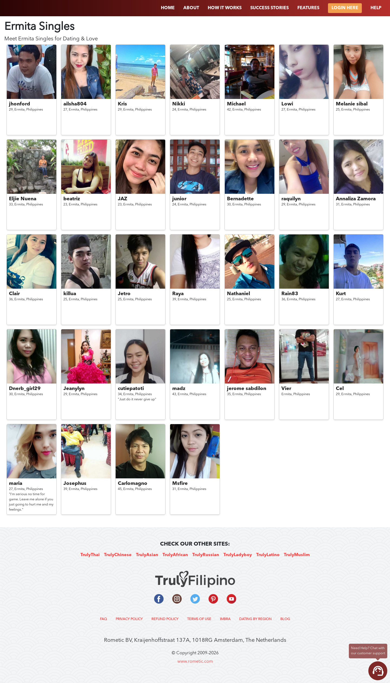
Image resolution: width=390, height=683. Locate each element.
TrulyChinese (118, 555)
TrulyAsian (147, 555)
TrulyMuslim (297, 555)
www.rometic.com (195, 661)
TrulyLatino (268, 555)
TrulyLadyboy (237, 555)
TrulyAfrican (175, 555)
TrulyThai (90, 555)
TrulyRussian (205, 555)
